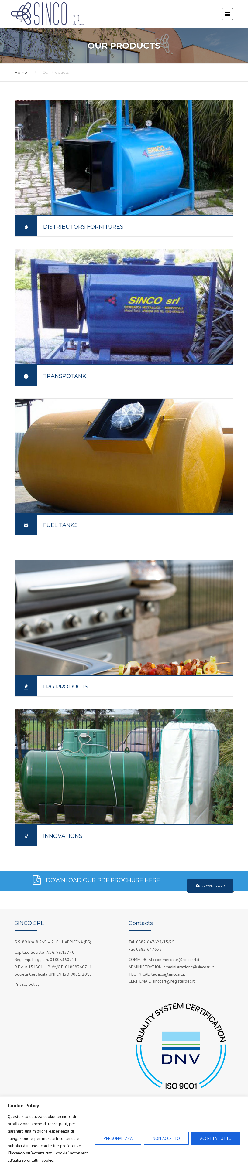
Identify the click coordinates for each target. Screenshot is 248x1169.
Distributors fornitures (83, 226)
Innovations (62, 836)
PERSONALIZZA (118, 1138)
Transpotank (64, 376)
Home (21, 72)
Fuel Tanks (60, 525)
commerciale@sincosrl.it (177, 959)
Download (210, 885)
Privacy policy (27, 984)
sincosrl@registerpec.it (174, 981)
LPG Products (65, 686)
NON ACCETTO (166, 1138)
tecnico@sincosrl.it (168, 974)
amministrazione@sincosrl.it (189, 967)
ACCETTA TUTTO (216, 1138)
